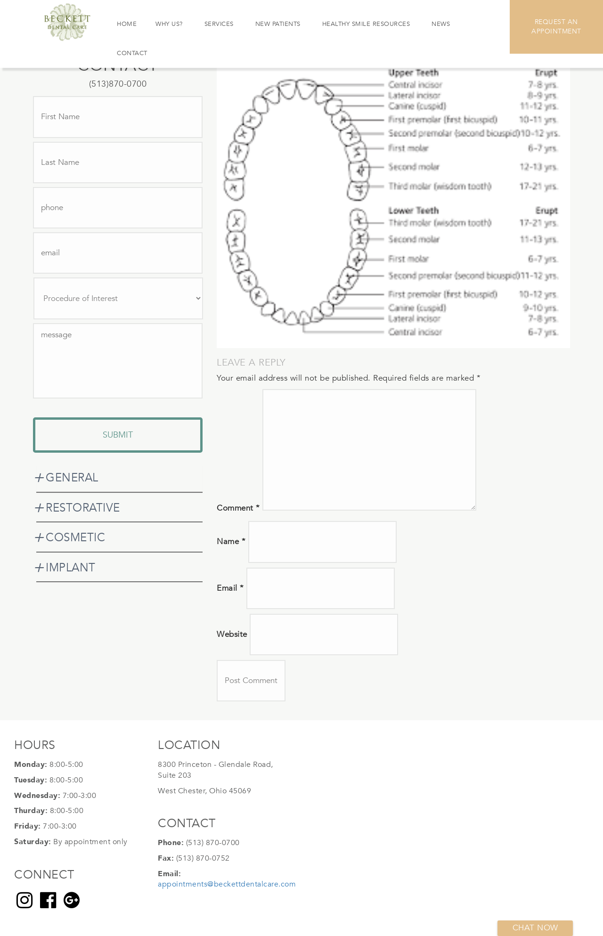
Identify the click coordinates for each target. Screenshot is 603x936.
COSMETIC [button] (75, 537)
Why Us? (169, 24)
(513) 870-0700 (213, 843)
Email (230, 588)
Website (232, 634)
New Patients (278, 24)
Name (231, 541)
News (441, 24)
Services (219, 24)
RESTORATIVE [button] (83, 508)
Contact (132, 53)
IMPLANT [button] (71, 568)
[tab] (119, 478)
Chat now (535, 927)
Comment (238, 508)
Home (127, 24)
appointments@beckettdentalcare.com (227, 884)
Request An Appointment (556, 26)
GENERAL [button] (72, 478)
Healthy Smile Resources (366, 24)
